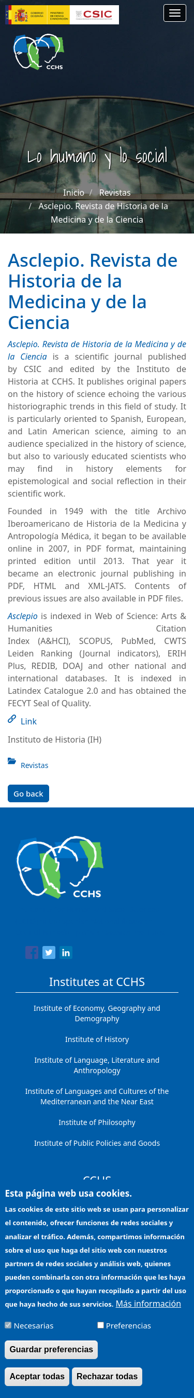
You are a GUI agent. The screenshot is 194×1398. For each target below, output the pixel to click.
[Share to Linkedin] (65, 954)
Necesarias (34, 1332)
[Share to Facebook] (31, 954)
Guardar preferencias (51, 1356)
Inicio (73, 192)
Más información (148, 1310)
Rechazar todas (107, 1383)
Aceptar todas (37, 1383)
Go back (28, 793)
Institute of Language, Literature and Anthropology (97, 1065)
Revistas (115, 192)
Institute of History (97, 1039)
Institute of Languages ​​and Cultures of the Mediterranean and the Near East (97, 1096)
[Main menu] (174, 13)
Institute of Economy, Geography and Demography (97, 1013)
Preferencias (128, 1332)
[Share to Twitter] (48, 954)
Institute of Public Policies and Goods (97, 1143)
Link (29, 721)
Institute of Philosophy (96, 1122)
